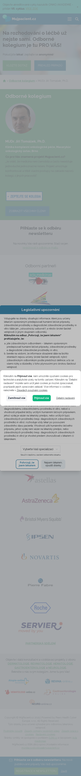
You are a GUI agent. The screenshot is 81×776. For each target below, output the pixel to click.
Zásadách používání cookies (32, 390)
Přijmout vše (41, 398)
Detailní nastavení (65, 398)
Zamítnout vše (16, 398)
